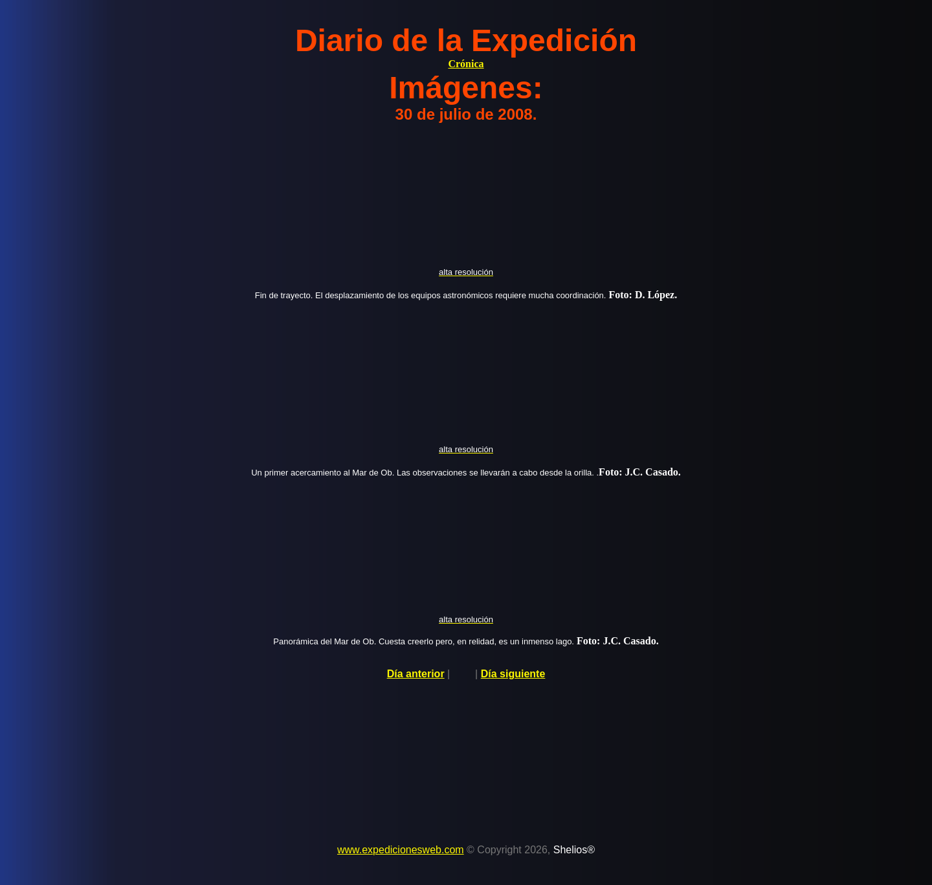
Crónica (465, 63)
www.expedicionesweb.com (400, 849)
